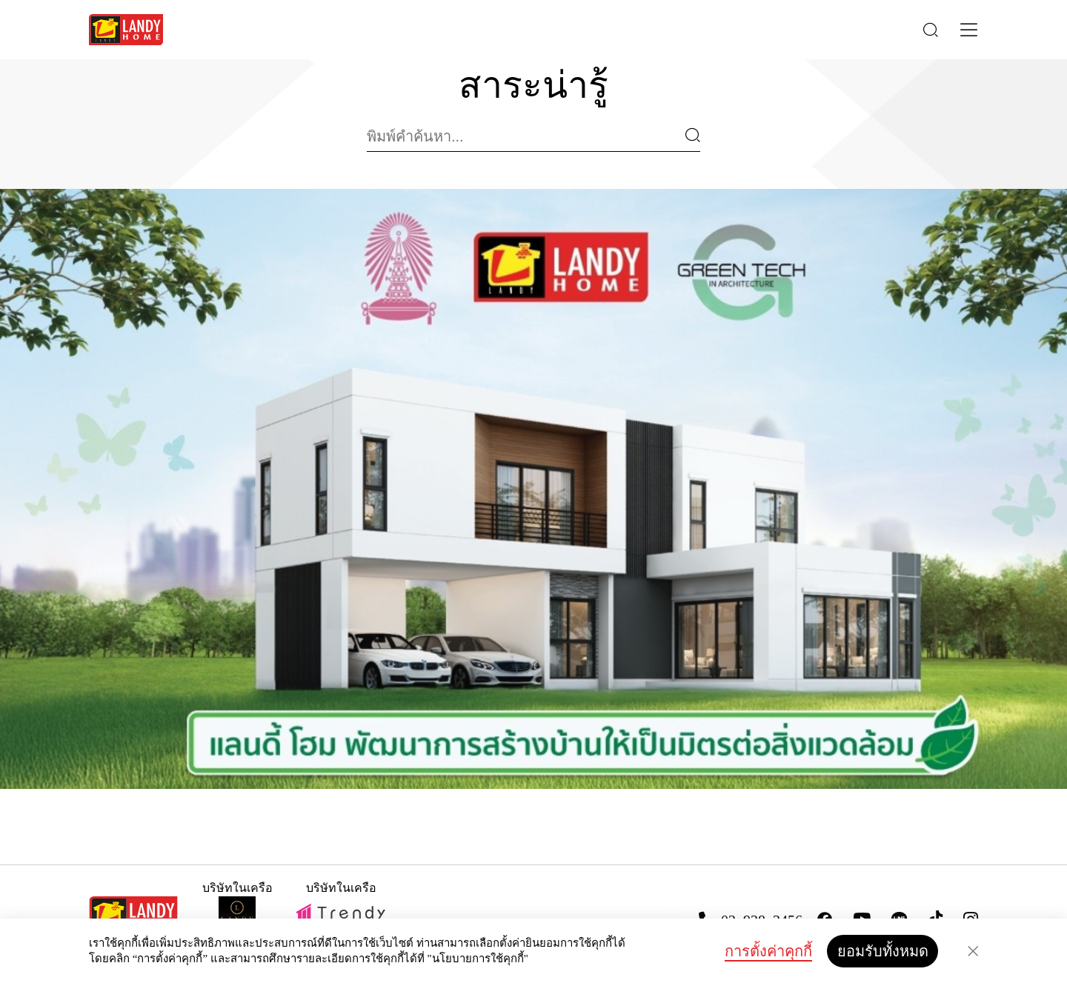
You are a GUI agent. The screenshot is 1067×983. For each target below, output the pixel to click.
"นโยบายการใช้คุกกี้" (478, 958)
